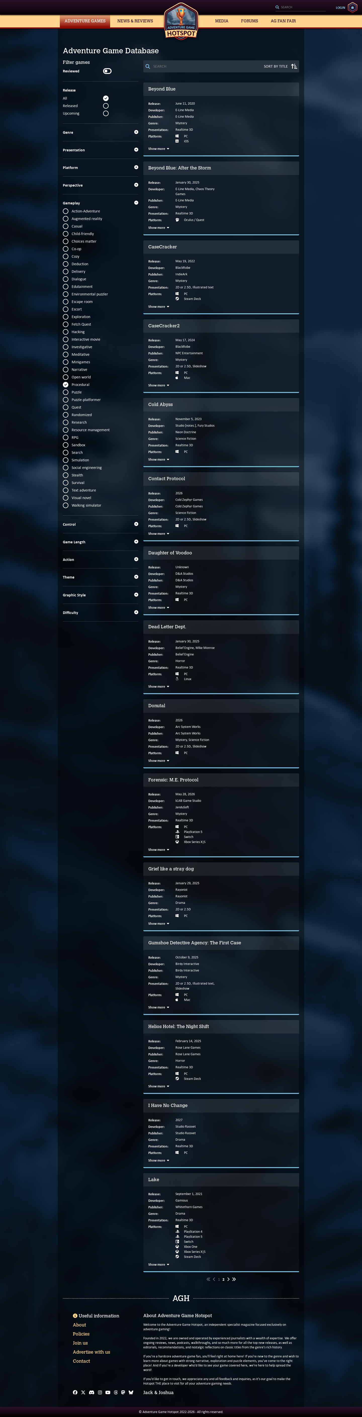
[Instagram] (100, 1392)
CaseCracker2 (164, 326)
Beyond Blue (161, 89)
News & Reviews (135, 21)
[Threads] (116, 1392)
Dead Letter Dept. (167, 627)
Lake (153, 1179)
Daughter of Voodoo (170, 553)
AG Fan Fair (283, 21)
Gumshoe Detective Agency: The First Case (194, 943)
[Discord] (92, 1392)
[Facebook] (75, 1392)
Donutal (156, 705)
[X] (83, 1392)
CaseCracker (162, 247)
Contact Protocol (166, 478)
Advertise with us (91, 1352)
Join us (80, 1343)
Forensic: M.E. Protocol (173, 780)
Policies (81, 1334)
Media (222, 21)
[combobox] (301, 7)
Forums (249, 21)
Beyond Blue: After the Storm (179, 168)
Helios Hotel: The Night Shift (178, 1026)
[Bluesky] (131, 1392)
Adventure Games (85, 21)
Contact (81, 1361)
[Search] (301, 7)
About (79, 1325)
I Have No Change (168, 1105)
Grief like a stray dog (171, 869)
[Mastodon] (123, 1392)
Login (340, 7)
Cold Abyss (160, 404)
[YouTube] (107, 1392)
